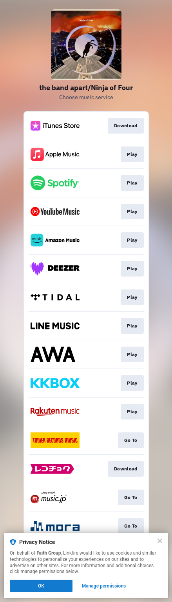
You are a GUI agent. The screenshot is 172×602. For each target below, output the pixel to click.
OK (41, 586)
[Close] (160, 541)
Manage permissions (104, 586)
